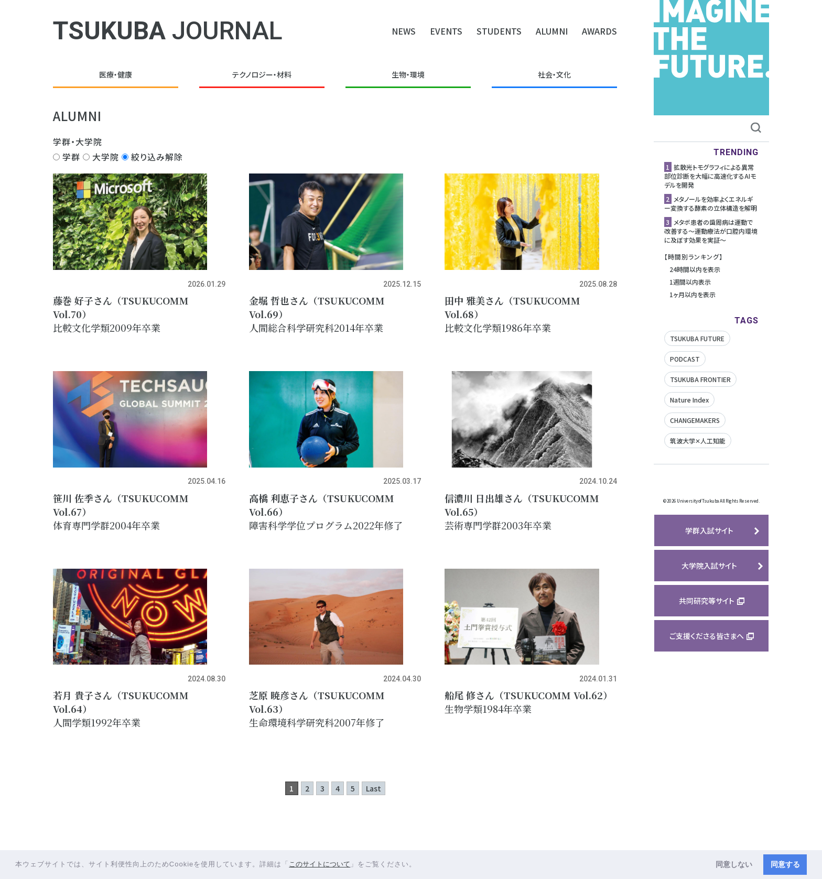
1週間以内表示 (690, 281)
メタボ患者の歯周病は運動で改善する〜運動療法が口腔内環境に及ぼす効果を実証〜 (711, 231)
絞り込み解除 (152, 156)
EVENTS (446, 31)
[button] (420, 865)
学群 (66, 156)
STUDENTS (499, 31)
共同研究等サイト (706, 600)
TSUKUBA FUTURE (697, 338)
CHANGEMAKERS (695, 420)
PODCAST (685, 358)
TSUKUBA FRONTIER (700, 379)
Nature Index (689, 399)
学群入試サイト (709, 530)
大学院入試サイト (709, 565)
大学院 (101, 156)
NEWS (404, 31)
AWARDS (599, 31)
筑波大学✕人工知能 (698, 440)
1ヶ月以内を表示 (692, 294)
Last (373, 825)
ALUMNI (552, 31)
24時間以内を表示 (694, 269)
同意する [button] (785, 864)
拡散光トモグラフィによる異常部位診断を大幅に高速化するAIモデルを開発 (710, 175)
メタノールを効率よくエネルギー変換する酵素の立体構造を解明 (710, 203)
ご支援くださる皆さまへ (706, 636)
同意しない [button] (734, 864)
